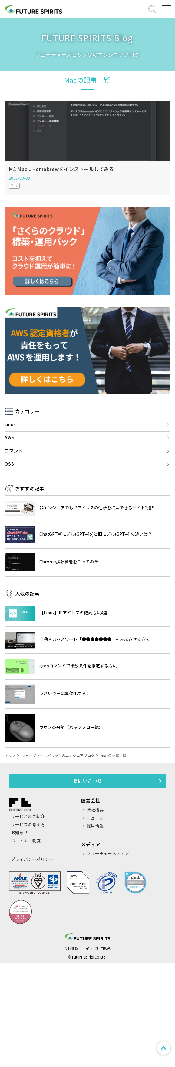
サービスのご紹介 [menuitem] (28, 816)
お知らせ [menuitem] (19, 832)
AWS (9, 437)
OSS (9, 464)
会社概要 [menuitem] (95, 810)
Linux (10, 424)
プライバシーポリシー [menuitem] (32, 859)
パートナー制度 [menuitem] (26, 841)
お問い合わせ (87, 781)
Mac (14, 186)
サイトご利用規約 (96, 948)
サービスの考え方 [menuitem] (28, 825)
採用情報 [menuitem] (95, 826)
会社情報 (71, 948)
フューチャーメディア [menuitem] (108, 853)
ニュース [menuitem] (95, 818)
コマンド (14, 451)
